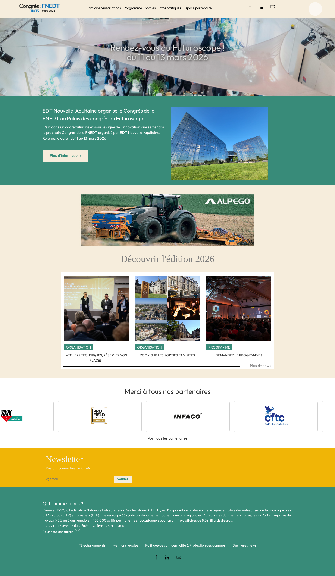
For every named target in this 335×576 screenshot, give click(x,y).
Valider (122, 479)
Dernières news (244, 545)
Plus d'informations (66, 155)
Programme (133, 8)
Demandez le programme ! (239, 355)
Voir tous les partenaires (167, 438)
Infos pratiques (170, 8)
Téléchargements (92, 545)
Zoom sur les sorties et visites (167, 355)
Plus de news (260, 365)
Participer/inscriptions (104, 8)
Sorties (150, 8)
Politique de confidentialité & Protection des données (185, 545)
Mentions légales (125, 545)
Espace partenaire (198, 8)
